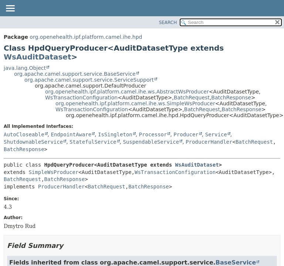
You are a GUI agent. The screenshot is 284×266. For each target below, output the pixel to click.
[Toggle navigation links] (10, 9)
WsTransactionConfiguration (81, 97)
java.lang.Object (25, 68)
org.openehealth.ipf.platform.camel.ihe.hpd (86, 37)
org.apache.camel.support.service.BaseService (75, 74)
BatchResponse (231, 97)
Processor (153, 134)
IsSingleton (115, 134)
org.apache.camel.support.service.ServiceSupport (89, 80)
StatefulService (93, 142)
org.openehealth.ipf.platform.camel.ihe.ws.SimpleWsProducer (135, 103)
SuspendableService (151, 142)
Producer (185, 134)
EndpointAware (71, 134)
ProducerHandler (209, 142)
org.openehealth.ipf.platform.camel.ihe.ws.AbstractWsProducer (127, 92)
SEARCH (168, 22)
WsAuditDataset (37, 56)
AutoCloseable (24, 134)
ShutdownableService (33, 142)
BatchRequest (192, 97)
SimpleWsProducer (53, 172)
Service (216, 134)
